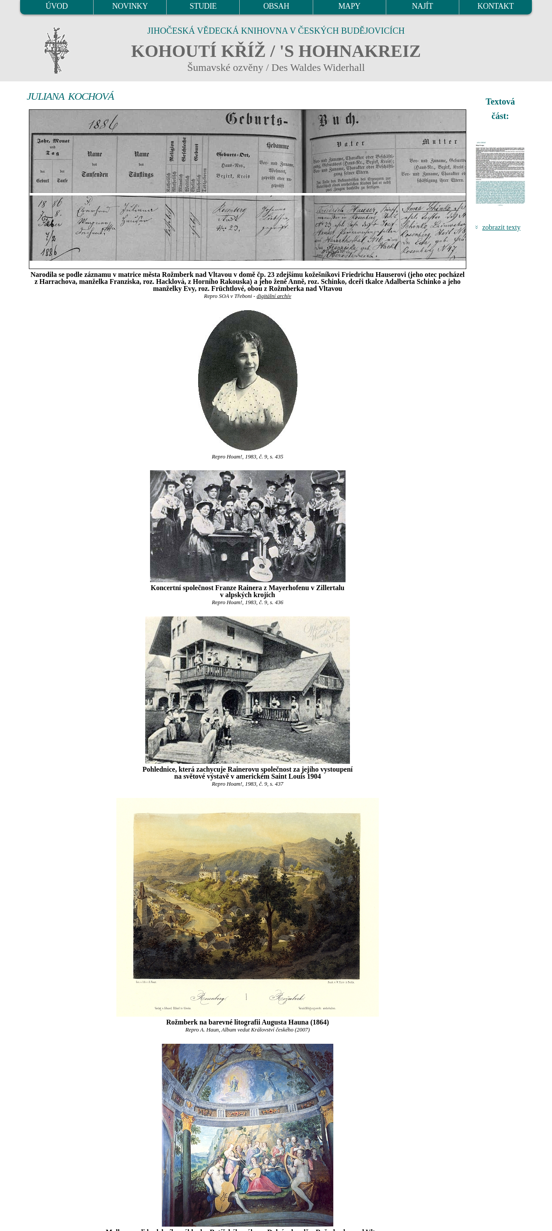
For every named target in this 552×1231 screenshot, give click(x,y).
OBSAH (276, 6)
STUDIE (203, 6)
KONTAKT (496, 6)
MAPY (349, 6)
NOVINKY (130, 6)
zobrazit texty (501, 227)
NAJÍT (422, 6)
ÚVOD (56, 6)
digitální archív (274, 296)
